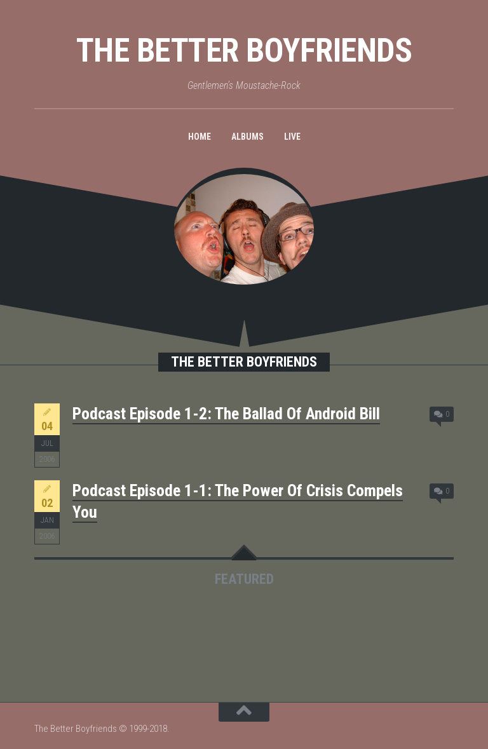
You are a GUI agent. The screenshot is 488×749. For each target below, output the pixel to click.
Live (292, 137)
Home (199, 137)
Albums (247, 137)
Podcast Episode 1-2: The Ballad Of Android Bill (226, 413)
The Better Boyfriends (244, 50)
